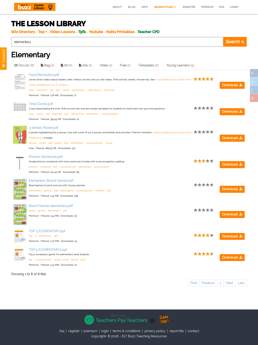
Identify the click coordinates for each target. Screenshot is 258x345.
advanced (109, 90)
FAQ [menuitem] (221, 6)
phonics (33, 166)
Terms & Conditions (126, 331)
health (66, 90)
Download (232, 85)
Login (105, 331)
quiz (66, 113)
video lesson (94, 90)
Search (235, 41)
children (99, 190)
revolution (41, 90)
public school (61, 259)
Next (229, 283)
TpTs (82, 32)
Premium (90, 331)
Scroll (250, 337)
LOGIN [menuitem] (234, 6)
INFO (144, 6)
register (74, 331)
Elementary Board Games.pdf (51, 180)
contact (193, 331)
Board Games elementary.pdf (51, 206)
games (48, 190)
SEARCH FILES (165, 6)
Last (241, 283)
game (74, 259)
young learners (110, 113)
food (31, 90)
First (193, 283)
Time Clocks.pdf (41, 104)
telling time (77, 113)
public (58, 143)
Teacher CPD (148, 32)
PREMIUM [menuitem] (207, 6)
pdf (51, 90)
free (66, 143)
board (32, 210)
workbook (45, 166)
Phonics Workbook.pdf (46, 157)
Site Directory (23, 32)
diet (58, 90)
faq (61, 331)
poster (42, 143)
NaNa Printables (120, 32)
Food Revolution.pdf (44, 75)
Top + (42, 32)
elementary (78, 90)
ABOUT (117, 6)
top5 (82, 259)
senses (33, 143)
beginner (57, 113)
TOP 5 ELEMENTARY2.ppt (48, 250)
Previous (208, 283)
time (31, 113)
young (108, 143)
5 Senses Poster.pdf (43, 128)
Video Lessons (62, 32)
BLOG (131, 6)
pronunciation (101, 166)
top (30, 235)
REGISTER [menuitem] (189, 6)
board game (67, 190)
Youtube (96, 32)
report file (176, 331)
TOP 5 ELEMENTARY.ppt (47, 231)
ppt (56, 235)
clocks (40, 113)
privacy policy (155, 331)
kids (109, 190)
